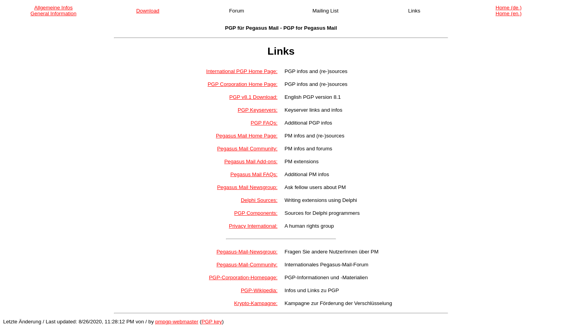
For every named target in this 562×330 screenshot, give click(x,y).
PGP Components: (255, 213)
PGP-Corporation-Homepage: (243, 277)
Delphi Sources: (259, 200)
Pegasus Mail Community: (247, 149)
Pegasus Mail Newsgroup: (247, 187)
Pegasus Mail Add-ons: (250, 161)
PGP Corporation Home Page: (242, 84)
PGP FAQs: (264, 123)
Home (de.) (509, 8)
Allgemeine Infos (53, 8)
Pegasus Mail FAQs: (253, 174)
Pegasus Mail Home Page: (246, 136)
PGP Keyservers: (257, 110)
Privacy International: (253, 226)
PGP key (211, 322)
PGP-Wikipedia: (259, 290)
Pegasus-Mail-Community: (247, 265)
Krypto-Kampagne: (255, 303)
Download (147, 11)
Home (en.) (509, 13)
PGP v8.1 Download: (253, 97)
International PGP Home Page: (241, 71)
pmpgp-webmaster (176, 322)
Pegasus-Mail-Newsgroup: (247, 252)
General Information (53, 13)
